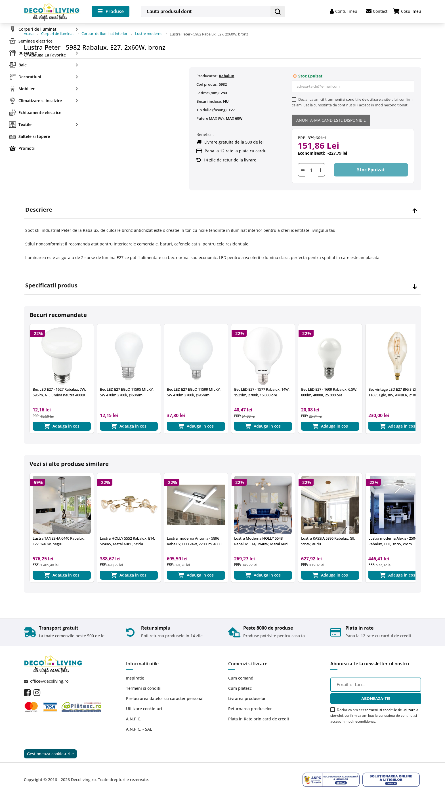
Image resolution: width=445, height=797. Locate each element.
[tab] (222, 207)
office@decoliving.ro (49, 681)
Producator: (207, 73)
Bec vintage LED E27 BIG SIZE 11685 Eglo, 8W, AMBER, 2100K (393, 389)
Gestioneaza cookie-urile (50, 753)
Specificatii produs (51, 283)
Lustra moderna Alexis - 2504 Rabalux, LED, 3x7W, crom (392, 539)
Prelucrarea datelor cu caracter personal (164, 698)
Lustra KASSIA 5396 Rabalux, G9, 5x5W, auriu (328, 539)
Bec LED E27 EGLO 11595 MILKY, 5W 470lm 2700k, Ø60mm (127, 389)
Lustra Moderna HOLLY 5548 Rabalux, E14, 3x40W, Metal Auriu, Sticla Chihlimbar (262, 539)
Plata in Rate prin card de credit (258, 718)
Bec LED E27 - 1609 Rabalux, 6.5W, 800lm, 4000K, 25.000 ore (329, 389)
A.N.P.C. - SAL (139, 728)
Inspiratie (135, 677)
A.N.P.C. (133, 718)
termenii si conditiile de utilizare (354, 96)
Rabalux (226, 73)
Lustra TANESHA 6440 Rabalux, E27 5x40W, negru (59, 539)
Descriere (38, 207)
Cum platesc (240, 687)
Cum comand (240, 677)
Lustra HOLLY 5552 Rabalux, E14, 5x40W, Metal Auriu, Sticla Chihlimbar (127, 539)
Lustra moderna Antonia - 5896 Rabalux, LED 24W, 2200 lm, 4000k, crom (195, 539)
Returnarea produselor (250, 708)
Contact (376, 11)
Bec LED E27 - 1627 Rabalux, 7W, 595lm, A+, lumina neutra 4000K (59, 389)
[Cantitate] (311, 168)
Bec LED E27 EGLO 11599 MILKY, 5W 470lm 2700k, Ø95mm (194, 389)
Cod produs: (207, 81)
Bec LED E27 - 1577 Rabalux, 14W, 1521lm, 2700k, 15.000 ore (261, 389)
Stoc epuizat (369, 167)
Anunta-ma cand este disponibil (331, 117)
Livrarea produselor (247, 698)
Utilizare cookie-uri (144, 708)
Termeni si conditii (143, 687)
